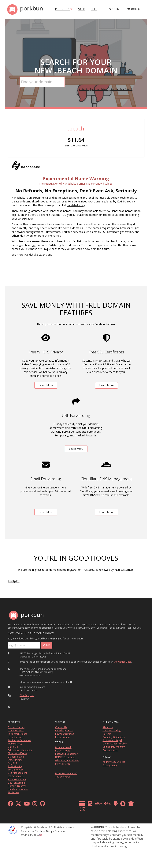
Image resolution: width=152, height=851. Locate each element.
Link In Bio (13, 746)
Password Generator (66, 753)
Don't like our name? (66, 773)
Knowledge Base (122, 661)
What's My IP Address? (67, 760)
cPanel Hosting (16, 756)
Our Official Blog (111, 730)
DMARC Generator (65, 757)
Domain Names (16, 727)
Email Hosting (15, 766)
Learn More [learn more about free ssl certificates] (106, 385)
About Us (108, 727)
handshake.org (76, 205)
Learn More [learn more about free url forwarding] (76, 448)
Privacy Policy (110, 765)
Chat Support (27, 695)
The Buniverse (62, 776)
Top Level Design (44, 831)
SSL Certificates (16, 776)
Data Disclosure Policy (115, 743)
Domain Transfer (17, 786)
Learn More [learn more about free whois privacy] (46, 385)
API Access (13, 792)
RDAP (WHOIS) (62, 750)
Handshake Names (18, 789)
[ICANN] (12, 830)
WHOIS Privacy (15, 769)
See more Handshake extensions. (32, 254)
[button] (71, 682)
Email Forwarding (17, 779)
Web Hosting (15, 743)
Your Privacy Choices (114, 761)
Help (94, 9)
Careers (107, 734)
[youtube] (27, 804)
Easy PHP (12, 763)
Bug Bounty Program (114, 746)
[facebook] (10, 804)
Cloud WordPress (17, 753)
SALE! (81, 9)
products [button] (63, 9)
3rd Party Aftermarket (19, 740)
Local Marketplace (17, 734)
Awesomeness (110, 750)
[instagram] (34, 804)
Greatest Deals (16, 730)
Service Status (62, 763)
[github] (42, 804)
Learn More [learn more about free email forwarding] (46, 512)
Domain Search (63, 747)
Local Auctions (15, 737)
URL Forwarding (16, 782)
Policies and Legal (112, 740)
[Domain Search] (42, 82)
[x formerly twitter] (18, 804)
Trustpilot (14, 581)
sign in (114, 9)
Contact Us (61, 727)
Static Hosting (15, 760)
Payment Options (64, 734)
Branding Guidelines (113, 737)
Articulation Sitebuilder (20, 750)
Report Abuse (62, 737)
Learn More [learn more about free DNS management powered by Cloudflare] (106, 512)
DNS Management (17, 772)
